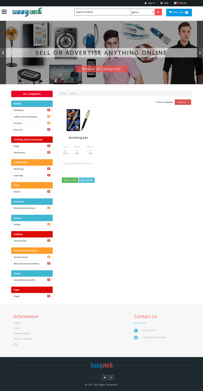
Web (101, 365)
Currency (183, 102)
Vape (16, 289)
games (18, 217)
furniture (19, 201)
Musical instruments (25, 250)
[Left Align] (158, 12)
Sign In (150, 2)
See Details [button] (87, 180)
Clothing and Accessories (28, 139)
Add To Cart (70, 180)
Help (164, 2)
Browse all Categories (101, 69)
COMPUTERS (20, 162)
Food (16, 185)
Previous (3, 52)
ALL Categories (32, 93)
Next (200, 52)
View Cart (178, 12)
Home (63, 93)
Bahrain (183, 2)
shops (17, 273)
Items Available (164, 102)
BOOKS (17, 103)
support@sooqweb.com (153, 337)
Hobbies (18, 234)
